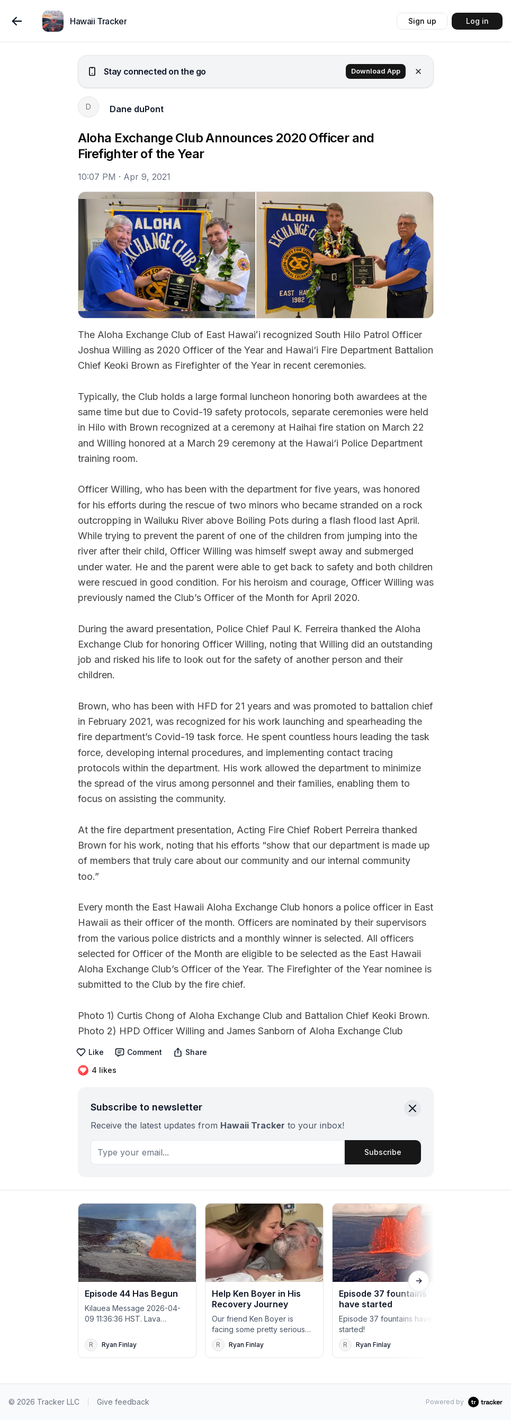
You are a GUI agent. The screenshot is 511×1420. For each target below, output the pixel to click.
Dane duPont (137, 109)
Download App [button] (375, 71)
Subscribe (382, 1152)
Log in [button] (477, 20)
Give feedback (123, 1401)
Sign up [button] (422, 20)
